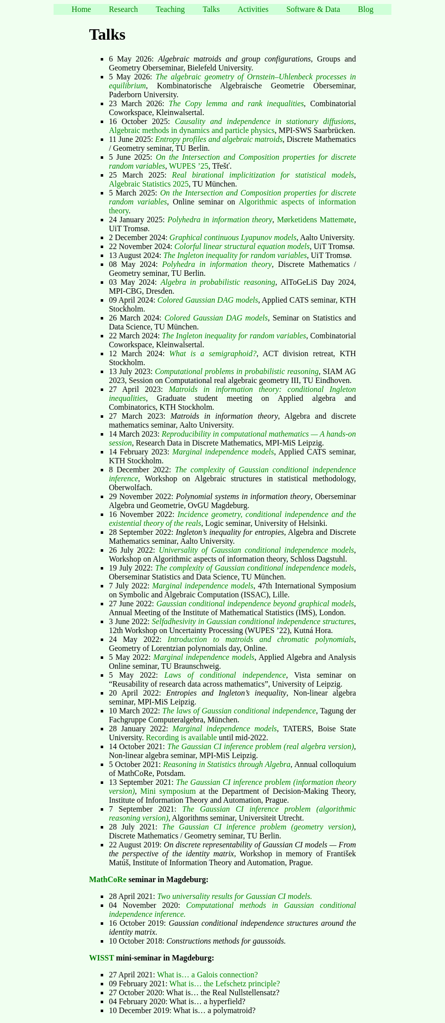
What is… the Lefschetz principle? (224, 983)
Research (123, 9)
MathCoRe (108, 879)
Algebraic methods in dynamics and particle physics (191, 130)
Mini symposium (168, 791)
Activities (253, 9)
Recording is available (181, 737)
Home (81, 9)
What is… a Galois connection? (207, 974)
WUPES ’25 (188, 166)
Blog (366, 9)
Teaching (170, 9)
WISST (101, 958)
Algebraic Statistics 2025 (149, 184)
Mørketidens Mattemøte (315, 219)
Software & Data (313, 9)
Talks (210, 9)
